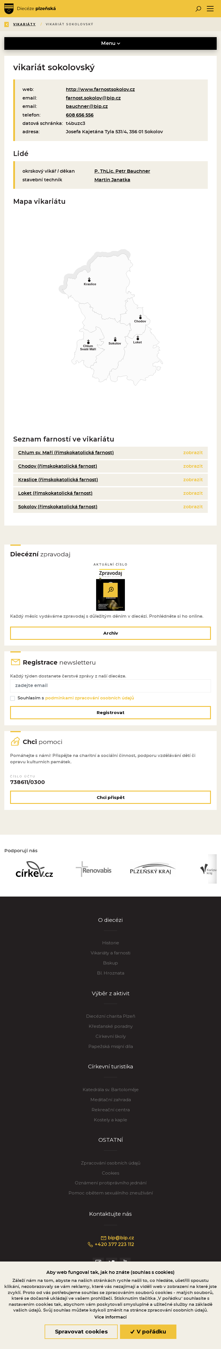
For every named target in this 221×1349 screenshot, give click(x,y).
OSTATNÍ (110, 1142)
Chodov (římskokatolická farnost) (57, 466)
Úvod (38, 24)
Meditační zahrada (110, 1102)
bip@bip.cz (117, 1240)
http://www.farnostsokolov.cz (100, 89)
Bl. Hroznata (110, 975)
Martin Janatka (112, 180)
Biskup (110, 965)
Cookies (110, 1175)
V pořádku (148, 1331)
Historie (110, 945)
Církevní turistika (110, 1068)
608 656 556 (80, 115)
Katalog (64, 24)
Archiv (110, 633)
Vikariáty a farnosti (110, 955)
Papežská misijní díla (110, 1048)
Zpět (14, 24)
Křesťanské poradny (111, 1028)
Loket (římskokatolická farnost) (55, 493)
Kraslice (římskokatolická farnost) (58, 479)
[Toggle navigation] (210, 8)
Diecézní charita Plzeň (110, 1018)
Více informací (110, 1317)
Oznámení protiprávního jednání (110, 1185)
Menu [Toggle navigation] (110, 43)
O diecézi (110, 922)
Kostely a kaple (110, 1122)
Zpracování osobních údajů (110, 1165)
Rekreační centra (111, 1112)
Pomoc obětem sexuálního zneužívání (110, 1195)
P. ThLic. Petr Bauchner (122, 171)
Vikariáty (95, 24)
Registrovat (110, 713)
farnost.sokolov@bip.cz (93, 98)
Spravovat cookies (81, 1331)
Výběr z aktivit (110, 995)
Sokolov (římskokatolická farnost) (58, 507)
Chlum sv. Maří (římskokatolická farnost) (66, 452)
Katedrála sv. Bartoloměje (111, 1092)
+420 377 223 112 (110, 1247)
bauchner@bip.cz (87, 106)
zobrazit (193, 452)
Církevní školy (111, 1038)
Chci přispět (111, 799)
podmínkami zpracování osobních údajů (89, 699)
